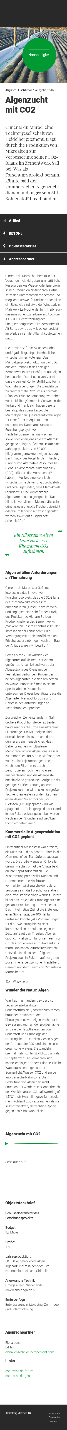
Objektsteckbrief (22, 246)
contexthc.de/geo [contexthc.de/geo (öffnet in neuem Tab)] (17, 1376)
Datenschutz (55, 1417)
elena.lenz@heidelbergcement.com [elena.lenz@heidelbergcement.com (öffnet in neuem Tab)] (29, 1352)
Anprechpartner (21, 259)
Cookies (53, 1421)
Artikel (14, 220)
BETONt (15, 233)
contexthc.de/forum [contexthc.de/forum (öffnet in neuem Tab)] (19, 1371)
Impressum (55, 1413)
